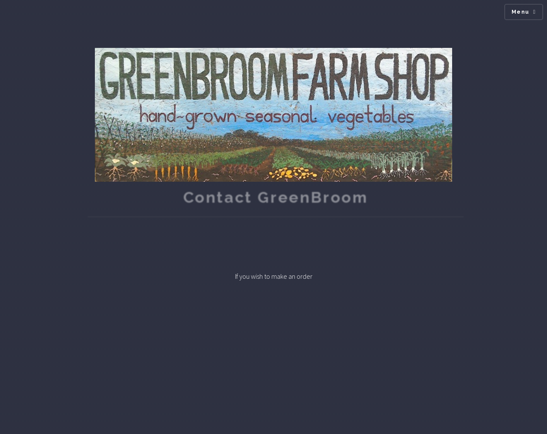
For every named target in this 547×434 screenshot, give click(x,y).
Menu (520, 12)
